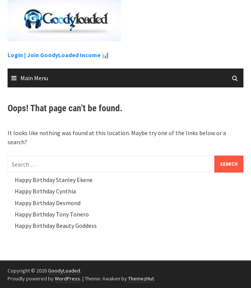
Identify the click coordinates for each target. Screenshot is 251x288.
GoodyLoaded (64, 270)
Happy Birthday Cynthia (45, 191)
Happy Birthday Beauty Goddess (56, 225)
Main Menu (34, 78)
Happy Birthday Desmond (48, 203)
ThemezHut (141, 278)
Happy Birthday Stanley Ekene (54, 180)
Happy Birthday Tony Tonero (52, 214)
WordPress (67, 278)
